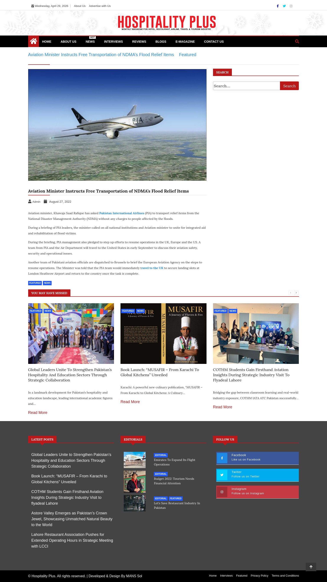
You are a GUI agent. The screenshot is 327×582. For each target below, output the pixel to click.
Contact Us (214, 41)
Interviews (113, 41)
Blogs (161, 41)
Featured (35, 283)
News (91, 39)
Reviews (139, 41)
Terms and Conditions (285, 575)
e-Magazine (185, 41)
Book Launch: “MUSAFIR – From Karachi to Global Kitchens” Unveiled (159, 372)
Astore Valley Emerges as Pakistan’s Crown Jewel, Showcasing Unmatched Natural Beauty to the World (71, 519)
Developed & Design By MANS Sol (115, 576)
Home (46, 41)
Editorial (161, 455)
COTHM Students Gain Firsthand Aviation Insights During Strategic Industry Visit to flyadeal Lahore (251, 375)
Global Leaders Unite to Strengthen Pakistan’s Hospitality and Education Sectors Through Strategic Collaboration (70, 375)
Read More (37, 412)
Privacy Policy (259, 575)
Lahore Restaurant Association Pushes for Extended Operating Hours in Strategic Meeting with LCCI (72, 540)
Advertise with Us (100, 6)
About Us (79, 6)
